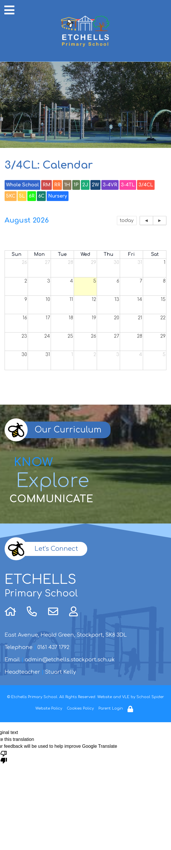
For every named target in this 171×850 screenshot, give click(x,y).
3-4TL (128, 185)
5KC (10, 196)
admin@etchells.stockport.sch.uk (70, 659)
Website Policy (48, 708)
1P (76, 185)
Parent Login (110, 708)
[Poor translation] (3, 757)
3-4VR (110, 185)
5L (22, 196)
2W (95, 185)
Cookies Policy (80, 708)
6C (41, 196)
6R (32, 196)
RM (46, 185)
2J (85, 185)
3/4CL (145, 185)
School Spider (150, 697)
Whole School (22, 185)
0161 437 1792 (53, 647)
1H (67, 185)
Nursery (57, 196)
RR (57, 185)
